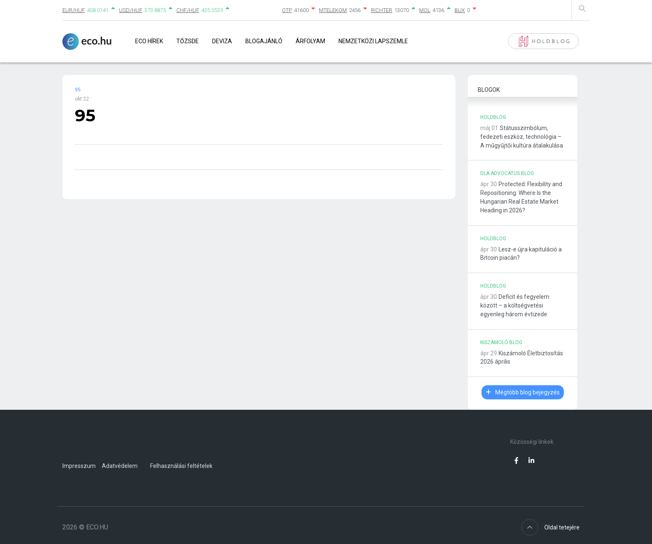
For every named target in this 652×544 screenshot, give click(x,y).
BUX (459, 10)
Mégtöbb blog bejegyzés (523, 392)
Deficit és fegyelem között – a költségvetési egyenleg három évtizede (514, 305)
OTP (287, 10)
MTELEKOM (333, 10)
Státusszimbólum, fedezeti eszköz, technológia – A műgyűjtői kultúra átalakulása (521, 137)
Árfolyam (310, 41)
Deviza (222, 41)
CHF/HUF (187, 10)
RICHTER (381, 10)
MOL (424, 10)
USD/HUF (130, 10)
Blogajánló (263, 41)
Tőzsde (187, 41)
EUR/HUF (73, 10)
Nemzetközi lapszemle (373, 41)
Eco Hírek (149, 41)
